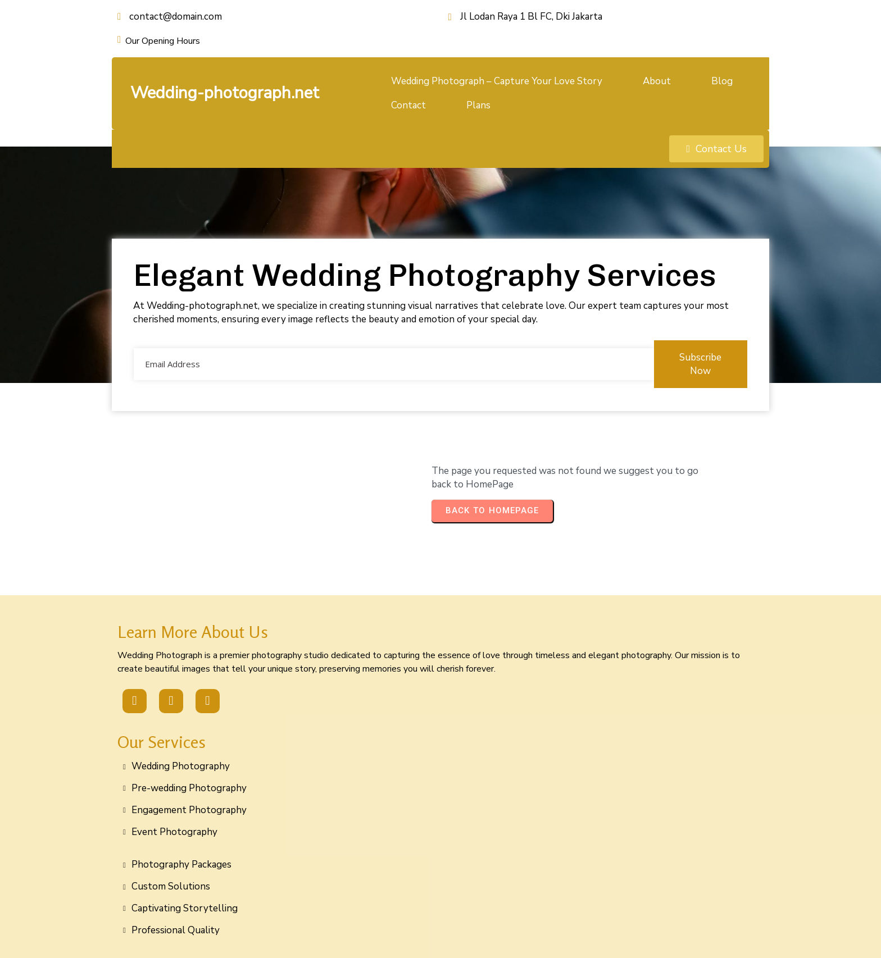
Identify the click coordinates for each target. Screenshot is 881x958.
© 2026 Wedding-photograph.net (440, 936)
